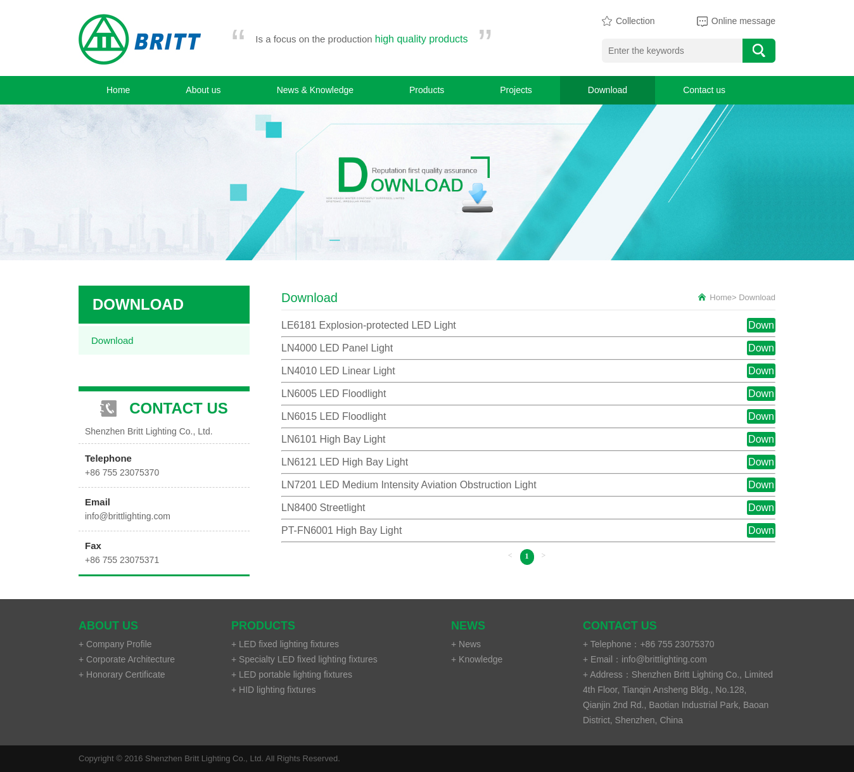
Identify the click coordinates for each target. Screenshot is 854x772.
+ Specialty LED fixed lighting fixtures (304, 659)
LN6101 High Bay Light (333, 439)
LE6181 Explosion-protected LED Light (368, 325)
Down (761, 325)
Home (118, 90)
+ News (466, 644)
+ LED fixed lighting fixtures (285, 644)
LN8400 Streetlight (323, 507)
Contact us (704, 90)
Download (607, 90)
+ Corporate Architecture (127, 659)
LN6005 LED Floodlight (333, 393)
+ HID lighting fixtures (273, 690)
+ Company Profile (115, 644)
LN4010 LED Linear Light (338, 370)
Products (426, 90)
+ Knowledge (476, 659)
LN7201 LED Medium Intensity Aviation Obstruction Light (409, 484)
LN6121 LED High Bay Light (344, 462)
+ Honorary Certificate (122, 674)
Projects (516, 90)
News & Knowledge (315, 90)
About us (203, 90)
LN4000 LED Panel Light (337, 348)
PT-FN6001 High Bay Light (341, 530)
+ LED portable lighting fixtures (291, 674)
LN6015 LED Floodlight (333, 416)
